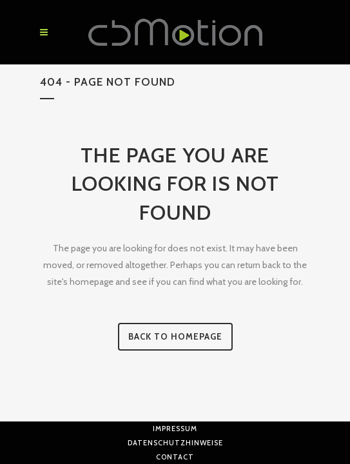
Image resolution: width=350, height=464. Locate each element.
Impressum (175, 428)
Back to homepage (175, 336)
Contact (175, 456)
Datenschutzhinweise (175, 442)
